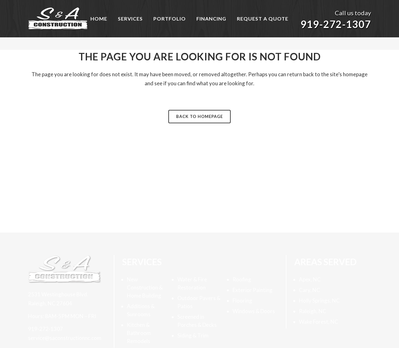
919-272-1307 (335, 24)
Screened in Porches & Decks (197, 320)
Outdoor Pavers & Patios (198, 302)
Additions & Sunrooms (141, 310)
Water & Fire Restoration (192, 283)
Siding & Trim (193, 335)
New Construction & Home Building (145, 287)
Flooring (242, 300)
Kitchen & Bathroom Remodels (139, 333)
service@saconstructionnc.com (64, 338)
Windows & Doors (254, 311)
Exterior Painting (252, 290)
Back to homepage (199, 116)
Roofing (242, 279)
